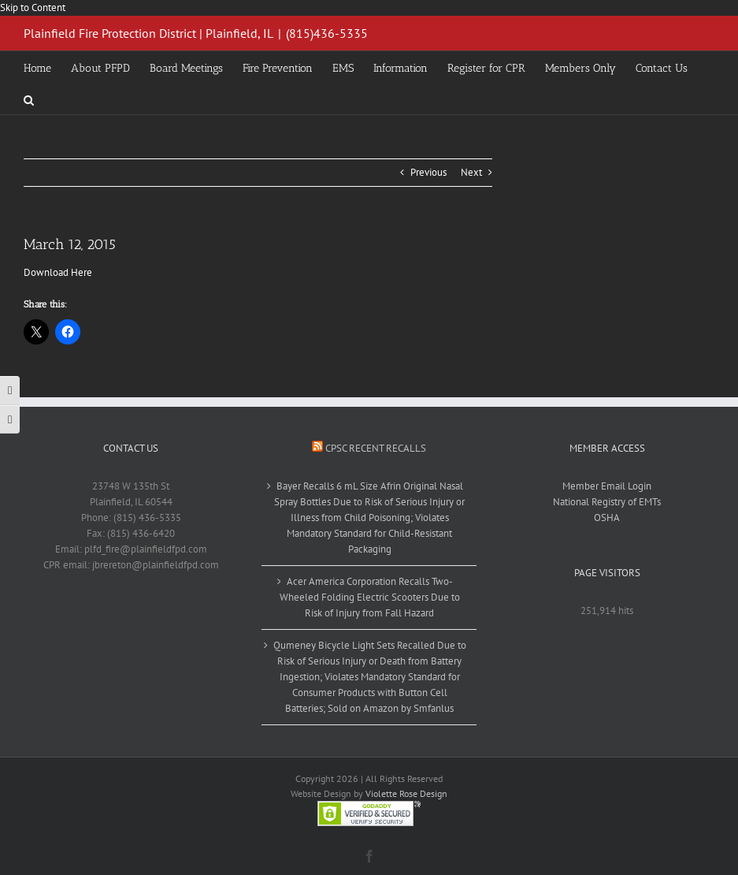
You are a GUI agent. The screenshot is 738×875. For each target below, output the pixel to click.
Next (471, 172)
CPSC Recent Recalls (375, 448)
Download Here (58, 272)
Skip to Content (32, 7)
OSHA (607, 517)
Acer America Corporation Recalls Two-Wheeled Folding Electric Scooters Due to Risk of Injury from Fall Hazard (370, 597)
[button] (29, 98)
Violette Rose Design (406, 793)
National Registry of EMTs (607, 501)
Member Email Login (606, 486)
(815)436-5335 (327, 33)
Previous (428, 172)
